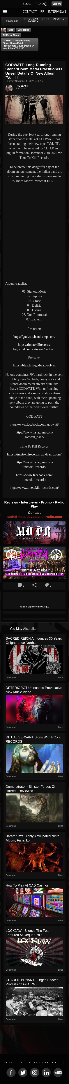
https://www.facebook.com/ (28, 424)
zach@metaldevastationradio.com (34, 517)
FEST (45, 19)
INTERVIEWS (57, 11)
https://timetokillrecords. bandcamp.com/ (34, 454)
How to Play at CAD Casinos (27, 885)
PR (42, 11)
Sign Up (57, 4)
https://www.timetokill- (25, 487)
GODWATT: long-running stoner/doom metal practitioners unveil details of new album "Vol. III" (18, 44)
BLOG (27, 3)
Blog (10, 30)
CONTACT (30, 11)
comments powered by (34, 606)
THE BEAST (21, 86)
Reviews (11, 502)
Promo (47, 502)
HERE (51, 181)
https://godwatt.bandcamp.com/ (34, 337)
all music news (11, 35)
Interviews (30, 502)
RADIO (39, 3)
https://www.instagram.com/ (34, 432)
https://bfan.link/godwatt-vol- (32, 365)
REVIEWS (59, 19)
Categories (23, 30)
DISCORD (31, 19)
